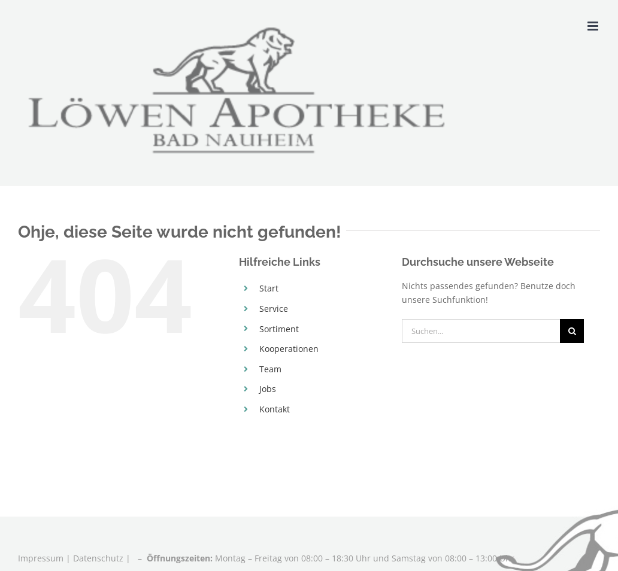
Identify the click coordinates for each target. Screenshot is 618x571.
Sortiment (279, 329)
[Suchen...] (481, 331)
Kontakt (274, 409)
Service (273, 308)
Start (268, 288)
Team (270, 369)
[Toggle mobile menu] (593, 26)
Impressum (42, 558)
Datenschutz (98, 558)
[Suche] (572, 331)
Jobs (267, 388)
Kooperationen (289, 348)
